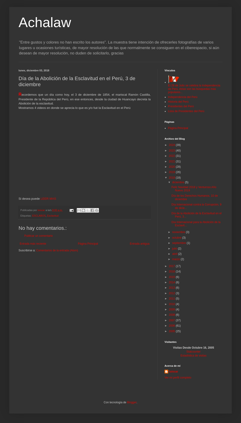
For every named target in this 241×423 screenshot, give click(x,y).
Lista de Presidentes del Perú (186, 111)
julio (175, 248)
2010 (172, 304)
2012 (172, 293)
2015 (172, 277)
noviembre (179, 232)
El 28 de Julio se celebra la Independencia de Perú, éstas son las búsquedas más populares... (194, 87)
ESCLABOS (39, 215)
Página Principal (88, 243)
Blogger (131, 402)
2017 (172, 266)
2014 (172, 282)
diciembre (178, 182)
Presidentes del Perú (181, 106)
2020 (172, 166)
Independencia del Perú (182, 97)
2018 (172, 177)
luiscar (173, 371)
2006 (172, 325)
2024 (172, 145)
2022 (172, 156)
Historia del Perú (178, 101)
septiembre (179, 243)
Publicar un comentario (38, 235)
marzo (176, 259)
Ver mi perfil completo (178, 377)
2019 (172, 172)
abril (175, 254)
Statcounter (193, 351)
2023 (172, 150)
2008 (172, 314)
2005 (172, 331)
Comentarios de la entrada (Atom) (57, 250)
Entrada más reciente (33, 243)
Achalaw (45, 22)
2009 (172, 309)
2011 (172, 298)
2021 (172, 161)
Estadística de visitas (193, 355)
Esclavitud (52, 215)
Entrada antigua (139, 243)
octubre (177, 237)
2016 (172, 271)
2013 (172, 287)
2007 (172, 320)
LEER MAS (48, 198)
